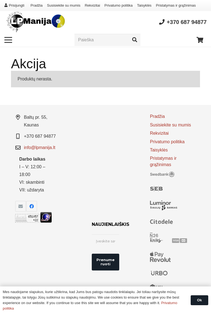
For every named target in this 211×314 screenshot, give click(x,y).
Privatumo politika (118, 5)
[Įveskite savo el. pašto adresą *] (105, 241)
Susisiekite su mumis (63, 5)
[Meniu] (8, 40)
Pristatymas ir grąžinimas (176, 5)
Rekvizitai (92, 5)
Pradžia (36, 5)
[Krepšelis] (200, 40)
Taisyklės (144, 5)
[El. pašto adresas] (20, 206)
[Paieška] (107, 40)
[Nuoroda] (34, 22)
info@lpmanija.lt (39, 147)
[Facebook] (31, 206)
